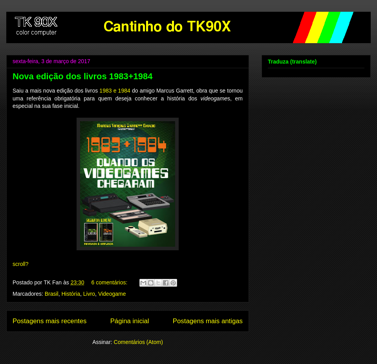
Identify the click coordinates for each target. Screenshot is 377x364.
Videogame (112, 294)
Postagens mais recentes (49, 321)
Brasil (52, 294)
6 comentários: (110, 282)
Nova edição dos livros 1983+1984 (82, 76)
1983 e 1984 (114, 90)
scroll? (20, 264)
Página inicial (129, 321)
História (71, 294)
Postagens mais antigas (208, 321)
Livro (89, 294)
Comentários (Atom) (138, 342)
